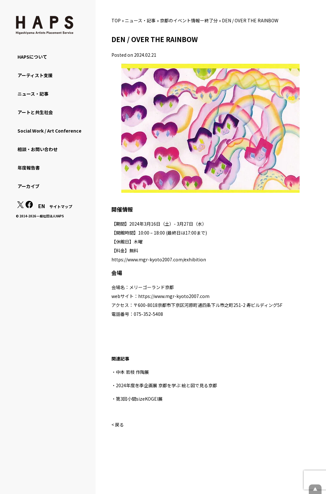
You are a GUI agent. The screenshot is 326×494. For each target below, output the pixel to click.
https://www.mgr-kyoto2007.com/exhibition (158, 259)
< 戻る (117, 424)
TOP (116, 20)
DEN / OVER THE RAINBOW (250, 20)
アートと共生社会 (35, 112)
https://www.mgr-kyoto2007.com (173, 296)
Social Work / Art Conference (50, 130)
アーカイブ (28, 186)
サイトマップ (60, 206)
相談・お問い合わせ (38, 149)
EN (41, 206)
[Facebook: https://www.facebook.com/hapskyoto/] (29, 206)
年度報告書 (29, 167)
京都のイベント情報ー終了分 (189, 20)
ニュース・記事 (140, 20)
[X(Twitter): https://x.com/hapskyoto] (20, 206)
